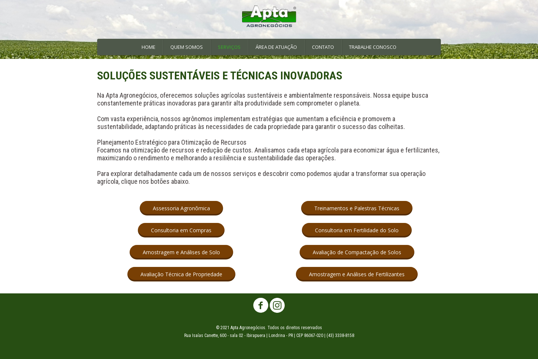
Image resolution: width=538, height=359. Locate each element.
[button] (181, 208)
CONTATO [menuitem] (323, 47)
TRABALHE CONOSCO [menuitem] (372, 47)
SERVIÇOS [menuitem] (229, 47)
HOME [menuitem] (148, 47)
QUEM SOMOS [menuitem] (186, 47)
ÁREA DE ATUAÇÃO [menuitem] (276, 47)
